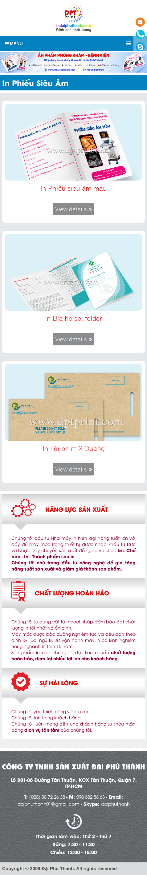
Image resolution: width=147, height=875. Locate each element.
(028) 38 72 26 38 (47, 796)
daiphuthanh (115, 804)
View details (73, 209)
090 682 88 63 (90, 796)
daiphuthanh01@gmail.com (48, 804)
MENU (13, 43)
